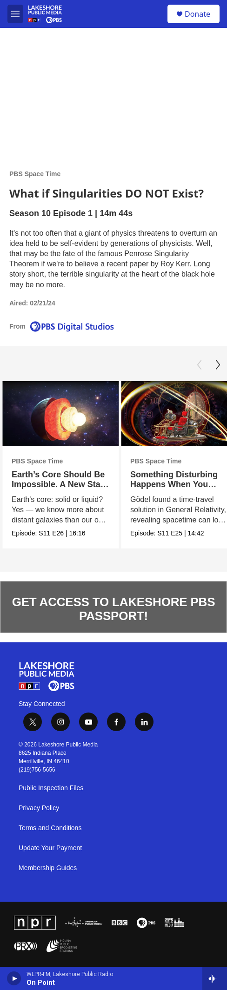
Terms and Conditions (50, 828)
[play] (14, 978)
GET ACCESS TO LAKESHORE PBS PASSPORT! (113, 609)
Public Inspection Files (51, 788)
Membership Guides (48, 868)
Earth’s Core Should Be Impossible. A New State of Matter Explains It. (60, 484)
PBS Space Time (34, 174)
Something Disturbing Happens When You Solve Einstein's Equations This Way (174, 489)
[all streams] (214, 978)
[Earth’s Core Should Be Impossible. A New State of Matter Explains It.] (60, 414)
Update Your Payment (50, 848)
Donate (197, 14)
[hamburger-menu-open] (15, 14)
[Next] (217, 365)
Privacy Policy (39, 808)
